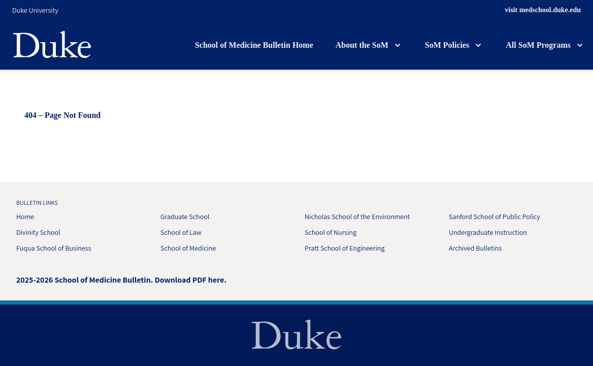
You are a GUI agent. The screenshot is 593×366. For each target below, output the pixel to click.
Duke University (35, 10)
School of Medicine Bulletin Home (254, 45)
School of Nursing (330, 232)
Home (25, 216)
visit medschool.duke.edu (543, 10)
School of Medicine (188, 248)
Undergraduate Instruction (488, 232)
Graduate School (184, 216)
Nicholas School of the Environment (357, 216)
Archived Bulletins (475, 248)
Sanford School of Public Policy (494, 216)
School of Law (181, 232)
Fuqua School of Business (53, 248)
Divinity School (38, 232)
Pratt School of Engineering (344, 248)
